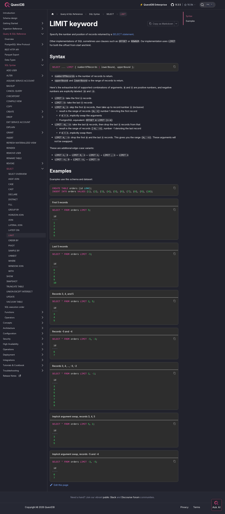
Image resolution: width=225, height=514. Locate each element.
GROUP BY (13, 209)
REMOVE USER (13, 152)
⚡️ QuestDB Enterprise (153, 4)
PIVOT (11, 245)
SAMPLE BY (14, 250)
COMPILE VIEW (14, 101)
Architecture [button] (9, 328)
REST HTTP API (12, 49)
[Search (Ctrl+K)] (207, 5)
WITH (11, 271)
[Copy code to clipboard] (174, 66)
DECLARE (12, 194)
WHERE (11, 260)
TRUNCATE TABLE (15, 286)
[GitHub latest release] (183, 5)
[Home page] (52, 14)
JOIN (10, 219)
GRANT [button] (9, 132)
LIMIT (11, 235)
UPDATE (10, 296)
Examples (190, 20)
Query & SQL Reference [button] (14, 33)
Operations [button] (8, 349)
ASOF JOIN (13, 178)
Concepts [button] (7, 322)
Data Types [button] (10, 59)
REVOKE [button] (10, 163)
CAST (10, 189)
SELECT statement (123, 34)
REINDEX (10, 147)
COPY (9, 106)
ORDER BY (13, 240)
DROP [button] (9, 116)
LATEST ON (13, 230)
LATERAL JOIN (15, 225)
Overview (9, 38)
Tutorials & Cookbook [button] (13, 365)
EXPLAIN (10, 127)
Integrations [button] (9, 359)
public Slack (109, 497)
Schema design (10, 18)
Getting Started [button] (10, 23)
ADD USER (11, 70)
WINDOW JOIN (15, 265)
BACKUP (10, 85)
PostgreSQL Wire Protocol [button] (17, 44)
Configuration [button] (9, 333)
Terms (196, 507)
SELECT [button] (9, 168)
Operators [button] (10, 317)
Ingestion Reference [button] (12, 28)
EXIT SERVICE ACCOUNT (18, 122)
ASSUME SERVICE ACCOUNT (20, 80)
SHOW (9, 276)
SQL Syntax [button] (10, 65)
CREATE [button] (10, 111)
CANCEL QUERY (14, 90)
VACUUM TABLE (14, 301)
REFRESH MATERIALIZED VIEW (21, 142)
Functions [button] (9, 312)
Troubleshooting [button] (11, 370)
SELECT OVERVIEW (17, 173)
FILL (10, 204)
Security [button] (7, 338)
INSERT (9, 137)
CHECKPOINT (13, 96)
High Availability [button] (10, 343)
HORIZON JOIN (16, 214)
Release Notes (12, 375)
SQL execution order (14, 306)
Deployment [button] (9, 354)
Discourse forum (130, 497)
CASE (10, 184)
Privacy (184, 507)
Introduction (9, 12)
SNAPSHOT (11, 281)
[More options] (176, 23)
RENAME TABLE (14, 158)
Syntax (189, 15)
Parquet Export (12, 54)
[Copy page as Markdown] (160, 23)
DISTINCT (13, 199)
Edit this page (59, 484)
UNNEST (12, 255)
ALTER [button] (9, 75)
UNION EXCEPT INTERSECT (19, 291)
